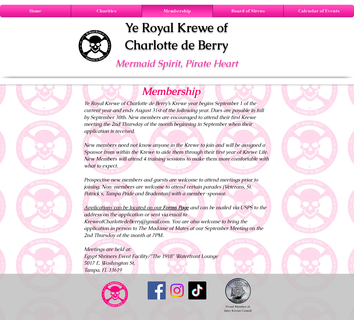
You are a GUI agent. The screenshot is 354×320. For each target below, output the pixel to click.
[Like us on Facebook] (157, 290)
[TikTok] (197, 290)
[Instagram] (177, 290)
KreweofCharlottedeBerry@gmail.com (126, 221)
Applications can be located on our (136, 207)
